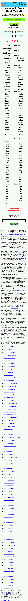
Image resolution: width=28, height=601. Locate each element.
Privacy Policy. (6, 600)
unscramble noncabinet (10, 352)
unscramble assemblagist (10, 403)
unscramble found (8, 502)
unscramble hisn (8, 349)
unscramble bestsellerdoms (11, 409)
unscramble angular (9, 497)
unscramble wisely (8, 431)
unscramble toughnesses (10, 386)
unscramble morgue (9, 568)
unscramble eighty (8, 582)
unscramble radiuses (9, 358)
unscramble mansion (9, 545)
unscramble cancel (9, 488)
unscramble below (8, 548)
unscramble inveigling (9, 392)
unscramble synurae (9, 380)
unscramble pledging (9, 389)
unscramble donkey (9, 539)
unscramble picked (9, 534)
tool (16, 268)
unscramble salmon (9, 562)
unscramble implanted (9, 423)
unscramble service (9, 480)
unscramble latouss (9, 508)
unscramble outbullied (9, 395)
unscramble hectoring (9, 366)
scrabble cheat (23, 335)
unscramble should (9, 514)
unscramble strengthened (10, 383)
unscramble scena (8, 443)
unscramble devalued (9, 440)
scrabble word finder (9, 234)
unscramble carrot (8, 565)
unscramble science (9, 500)
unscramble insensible (9, 360)
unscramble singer (8, 522)
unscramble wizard (9, 468)
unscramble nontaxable (10, 377)
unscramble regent (9, 474)
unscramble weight (9, 511)
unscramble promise (9, 519)
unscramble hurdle (8, 460)
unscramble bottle (8, 505)
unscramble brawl (8, 420)
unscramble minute (9, 554)
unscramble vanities (9, 434)
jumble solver (14, 308)
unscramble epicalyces (10, 414)
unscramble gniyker (9, 571)
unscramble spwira (9, 537)
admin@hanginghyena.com (8, 593)
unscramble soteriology (10, 406)
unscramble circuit (8, 517)
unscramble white (8, 494)
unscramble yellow (8, 559)
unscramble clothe (8, 372)
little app (20, 258)
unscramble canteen (9, 579)
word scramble (21, 290)
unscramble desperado (10, 355)
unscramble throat (8, 585)
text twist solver (20, 234)
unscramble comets (9, 573)
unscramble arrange (9, 485)
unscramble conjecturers (10, 457)
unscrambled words (17, 251)
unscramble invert (8, 576)
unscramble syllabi (8, 375)
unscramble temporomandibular (12, 437)
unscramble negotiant (9, 426)
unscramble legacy (9, 463)
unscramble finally (8, 551)
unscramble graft (8, 429)
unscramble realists (9, 400)
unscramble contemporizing (11, 417)
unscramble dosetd (9, 556)
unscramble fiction (8, 525)
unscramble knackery (9, 448)
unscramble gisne (8, 588)
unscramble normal (9, 477)
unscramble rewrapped (10, 446)
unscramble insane (9, 466)
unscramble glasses (9, 369)
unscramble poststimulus (10, 412)
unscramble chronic (9, 542)
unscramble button (8, 491)
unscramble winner (9, 528)
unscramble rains (8, 397)
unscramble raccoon (9, 471)
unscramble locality (9, 451)
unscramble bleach (9, 483)
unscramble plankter (9, 363)
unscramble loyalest (9, 454)
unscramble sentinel (9, 346)
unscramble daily (8, 531)
